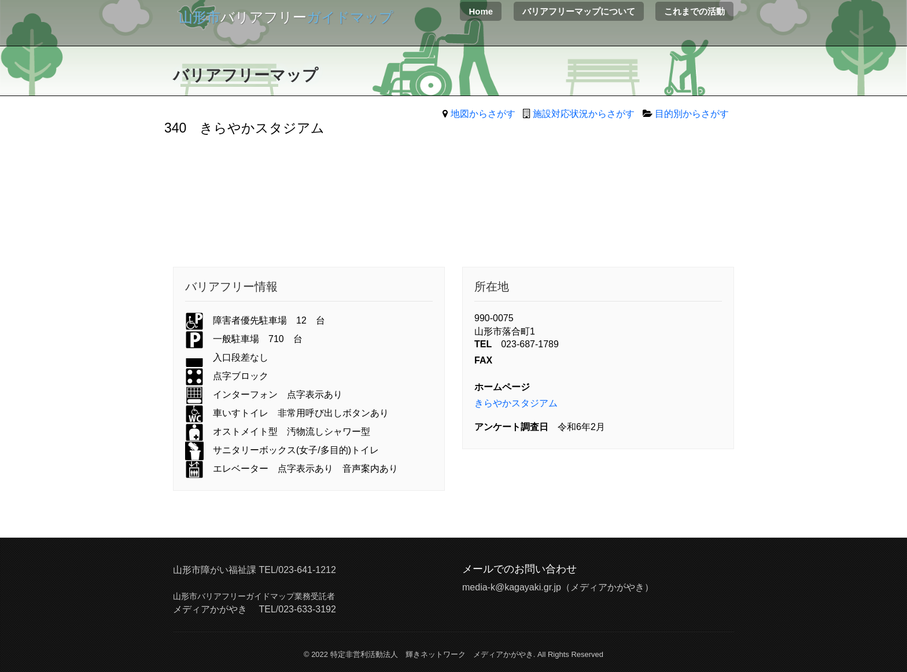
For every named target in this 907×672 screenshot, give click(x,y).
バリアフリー (286, 17)
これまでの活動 (694, 11)
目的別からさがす (692, 114)
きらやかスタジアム (516, 403)
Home (481, 11)
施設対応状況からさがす (584, 114)
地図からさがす (483, 114)
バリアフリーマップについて (578, 11)
